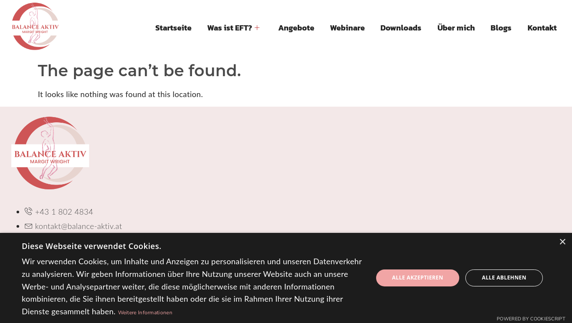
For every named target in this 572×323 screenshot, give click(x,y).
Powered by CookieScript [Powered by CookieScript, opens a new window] (531, 319)
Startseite (175, 28)
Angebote (297, 28)
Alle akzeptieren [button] (418, 277)
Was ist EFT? (235, 28)
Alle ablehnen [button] (504, 277)
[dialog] (286, 278)
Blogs (501, 28)
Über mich (456, 28)
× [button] (562, 242)
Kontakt (542, 28)
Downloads (401, 28)
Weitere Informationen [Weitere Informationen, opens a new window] (145, 312)
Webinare (348, 28)
